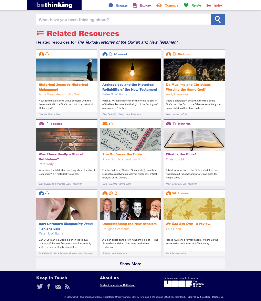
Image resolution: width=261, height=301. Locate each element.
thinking (54, 5)
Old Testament (189, 183)
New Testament (133, 114)
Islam (58, 114)
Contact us (217, 296)
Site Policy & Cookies (199, 296)
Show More (130, 263)
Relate (196, 5)
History (51, 114)
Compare (171, 5)
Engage (121, 5)
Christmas (60, 183)
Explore (145, 5)
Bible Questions (46, 183)
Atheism (106, 253)
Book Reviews (61, 253)
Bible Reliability (109, 114)
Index (218, 5)
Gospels (42, 114)
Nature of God (179, 114)
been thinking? (74, 19)
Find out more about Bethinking (117, 285)
